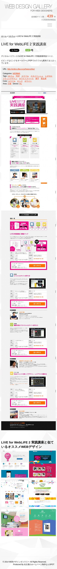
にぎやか (48, 76)
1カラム (12, 36)
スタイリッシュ (37, 76)
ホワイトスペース (26, 78)
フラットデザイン (10, 78)
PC (20, 84)
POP (18, 76)
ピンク (20, 81)
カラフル (25, 76)
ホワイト (28, 81)
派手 (37, 78)
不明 (9, 84)
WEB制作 (16, 73)
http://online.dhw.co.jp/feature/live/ (21, 69)
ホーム (4, 36)
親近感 (43, 78)
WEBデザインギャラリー (19, 562)
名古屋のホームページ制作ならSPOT (39, 564)
